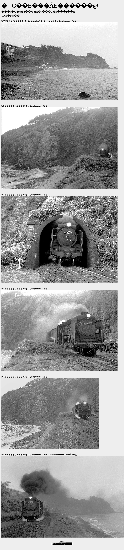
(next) (62, 541)
